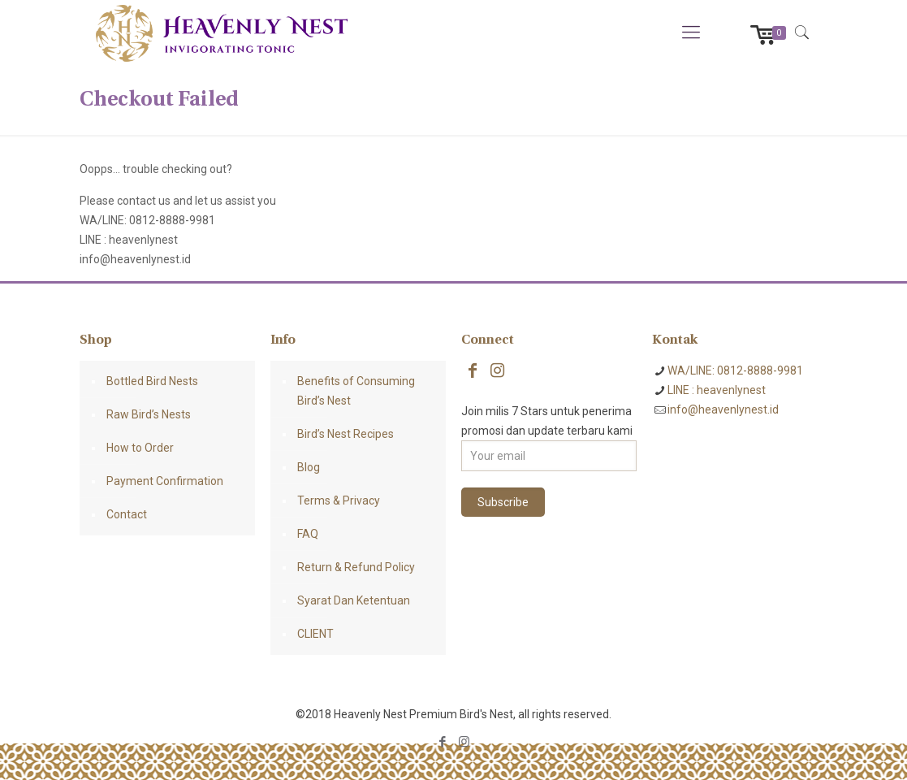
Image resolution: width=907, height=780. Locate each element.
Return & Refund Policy (356, 567)
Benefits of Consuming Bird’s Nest (356, 391)
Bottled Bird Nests (152, 381)
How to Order (140, 447)
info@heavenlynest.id (723, 409)
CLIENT (315, 633)
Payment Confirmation (164, 481)
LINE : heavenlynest (716, 390)
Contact (126, 514)
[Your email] (549, 455)
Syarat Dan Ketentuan (353, 600)
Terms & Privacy (338, 500)
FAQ (307, 533)
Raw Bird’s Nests (148, 414)
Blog (308, 467)
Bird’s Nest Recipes (345, 433)
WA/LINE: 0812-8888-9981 (735, 370)
